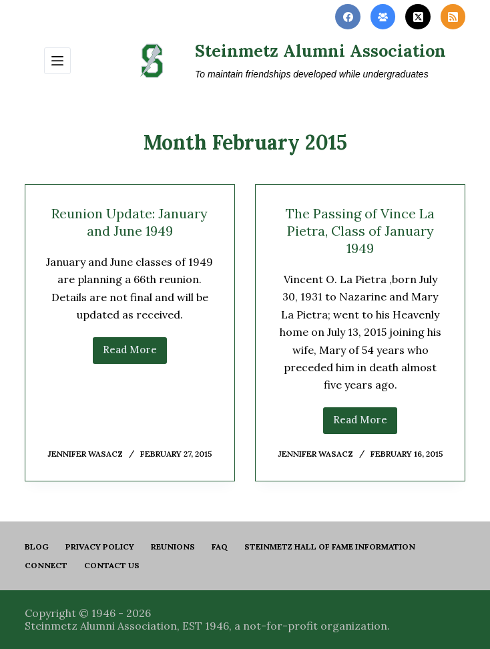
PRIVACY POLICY (99, 547)
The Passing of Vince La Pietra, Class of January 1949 (360, 230)
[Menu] (57, 60)
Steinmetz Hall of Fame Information (329, 547)
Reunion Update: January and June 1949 (129, 222)
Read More (135, 353)
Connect (46, 565)
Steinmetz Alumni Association (320, 50)
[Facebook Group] (383, 16)
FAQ (220, 547)
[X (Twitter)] (418, 16)
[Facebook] (347, 16)
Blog (37, 547)
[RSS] (453, 16)
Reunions (173, 547)
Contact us (112, 565)
